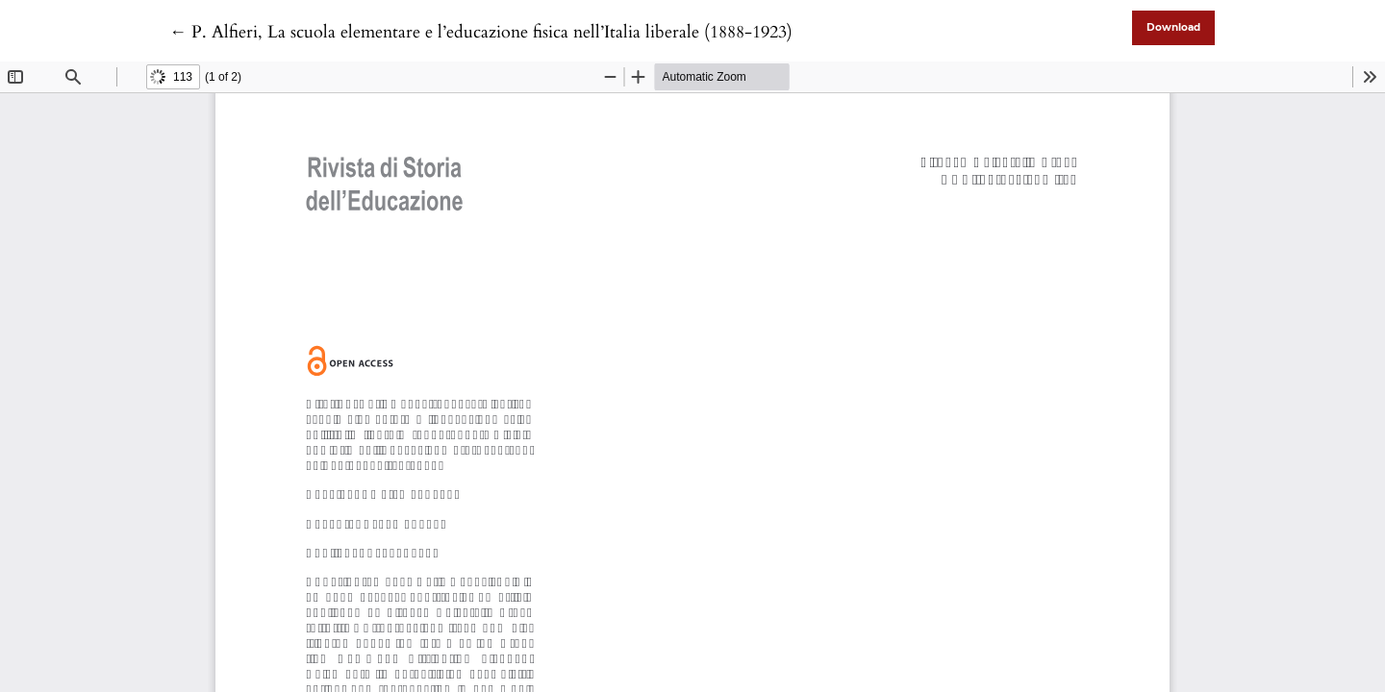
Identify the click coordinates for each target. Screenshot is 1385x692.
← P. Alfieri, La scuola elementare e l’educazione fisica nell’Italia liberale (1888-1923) (481, 32)
